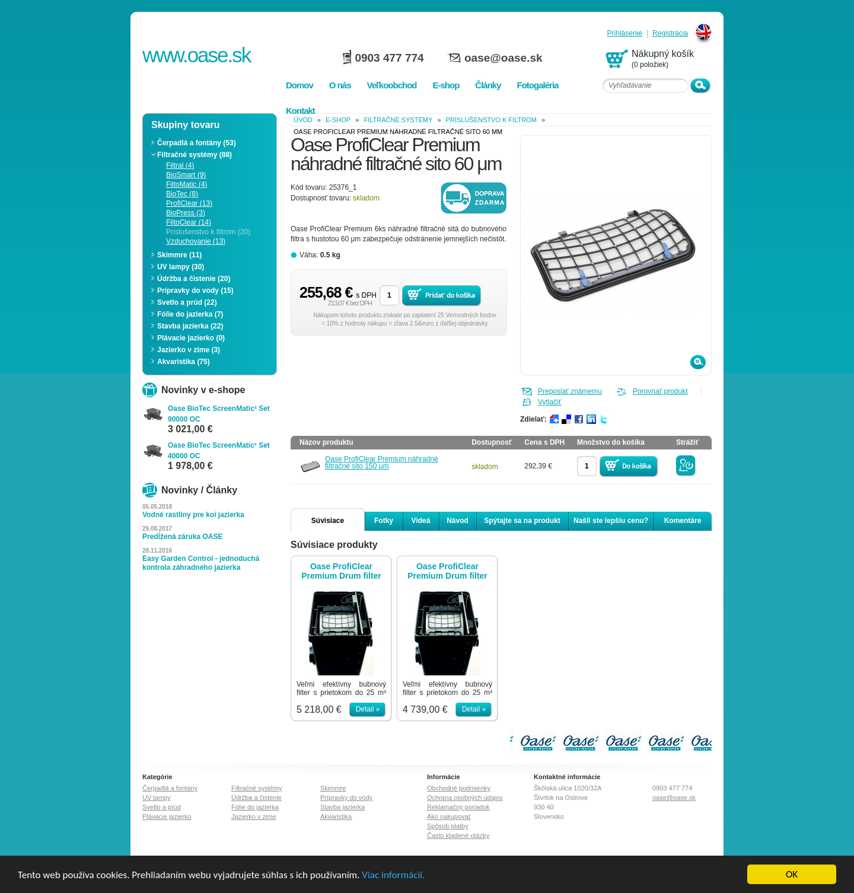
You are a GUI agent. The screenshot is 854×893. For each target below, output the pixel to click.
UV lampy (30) (180, 267)
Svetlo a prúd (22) (187, 302)
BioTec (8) (182, 194)
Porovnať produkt (660, 391)
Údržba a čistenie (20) (193, 279)
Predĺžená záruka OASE (182, 536)
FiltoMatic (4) (186, 184)
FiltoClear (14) (188, 222)
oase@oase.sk (503, 58)
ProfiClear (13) (189, 203)
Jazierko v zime (253, 816)
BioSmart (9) (186, 175)
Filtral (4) (180, 165)
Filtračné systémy (398, 119)
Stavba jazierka (342, 807)
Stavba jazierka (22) (190, 326)
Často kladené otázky (458, 835)
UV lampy (156, 797)
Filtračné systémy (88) (194, 155)
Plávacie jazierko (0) (191, 338)
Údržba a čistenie (256, 797)
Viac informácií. (393, 875)
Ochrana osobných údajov (465, 797)
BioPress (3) (185, 213)
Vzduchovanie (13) (195, 241)
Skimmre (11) (179, 255)
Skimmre (333, 788)
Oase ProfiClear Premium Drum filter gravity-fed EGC (341, 571)
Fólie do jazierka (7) (190, 314)
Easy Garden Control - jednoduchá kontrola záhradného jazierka (200, 563)
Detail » (368, 709)
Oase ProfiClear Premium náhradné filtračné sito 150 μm (381, 462)
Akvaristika (336, 816)
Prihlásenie (624, 33)
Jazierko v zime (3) (188, 350)
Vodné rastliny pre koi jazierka (193, 515)
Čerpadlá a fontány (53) (196, 143)
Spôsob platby (448, 826)
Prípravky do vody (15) (195, 290)
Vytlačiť (549, 402)
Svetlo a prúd (161, 807)
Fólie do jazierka (255, 807)
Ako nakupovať (449, 816)
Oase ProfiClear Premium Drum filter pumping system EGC (447, 571)
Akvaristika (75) (183, 362)
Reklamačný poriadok (458, 807)
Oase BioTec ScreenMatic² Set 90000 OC (219, 413)
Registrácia (670, 33)
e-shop (338, 119)
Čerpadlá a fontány (169, 788)
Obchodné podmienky (458, 788)
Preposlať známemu (570, 391)
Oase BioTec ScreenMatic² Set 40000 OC (219, 450)
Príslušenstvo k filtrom (491, 119)
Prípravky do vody (346, 797)
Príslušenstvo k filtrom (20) (208, 232)
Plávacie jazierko (167, 816)
